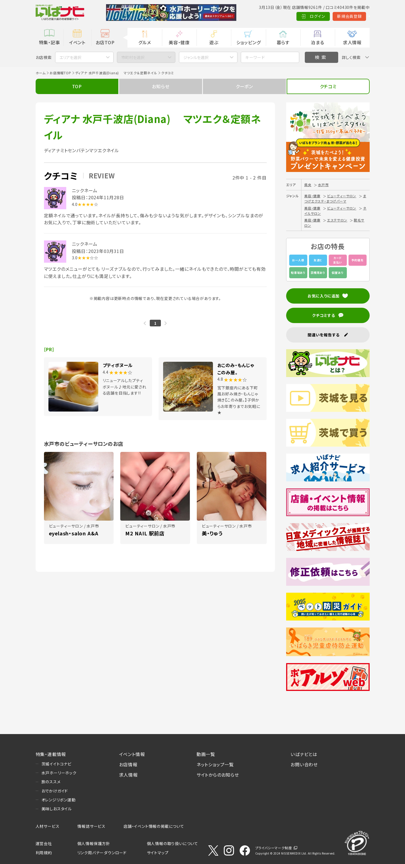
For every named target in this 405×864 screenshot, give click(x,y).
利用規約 (44, 852)
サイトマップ (158, 852)
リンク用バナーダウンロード (102, 852)
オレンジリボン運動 (58, 800)
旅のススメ (51, 781)
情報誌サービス (91, 826)
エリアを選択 (70, 57)
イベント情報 (132, 754)
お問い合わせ (304, 764)
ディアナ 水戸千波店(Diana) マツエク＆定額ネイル (116, 72)
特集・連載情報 (51, 754)
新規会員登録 (322, 16)
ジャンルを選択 (195, 57)
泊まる (317, 42)
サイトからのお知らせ (218, 774)
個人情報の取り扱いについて (172, 843)
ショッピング (248, 42)
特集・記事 (49, 42)
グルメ (144, 42)
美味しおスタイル (56, 808)
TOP (77, 86)
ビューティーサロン (341, 195)
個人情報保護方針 (93, 843)
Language (355, 16)
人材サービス (48, 826)
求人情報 (352, 42)
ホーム (41, 72)
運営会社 (44, 843)
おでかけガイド (54, 791)
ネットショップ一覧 (215, 764)
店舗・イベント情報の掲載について (154, 826)
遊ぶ (214, 42)
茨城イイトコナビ (56, 764)
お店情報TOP (60, 72)
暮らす (283, 42)
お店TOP (105, 42)
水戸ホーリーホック (59, 773)
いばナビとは (304, 754)
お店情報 (128, 764)
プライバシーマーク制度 (273, 847)
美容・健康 (179, 42)
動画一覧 (206, 754)
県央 (307, 184)
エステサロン (337, 220)
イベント (77, 42)
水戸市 (323, 184)
